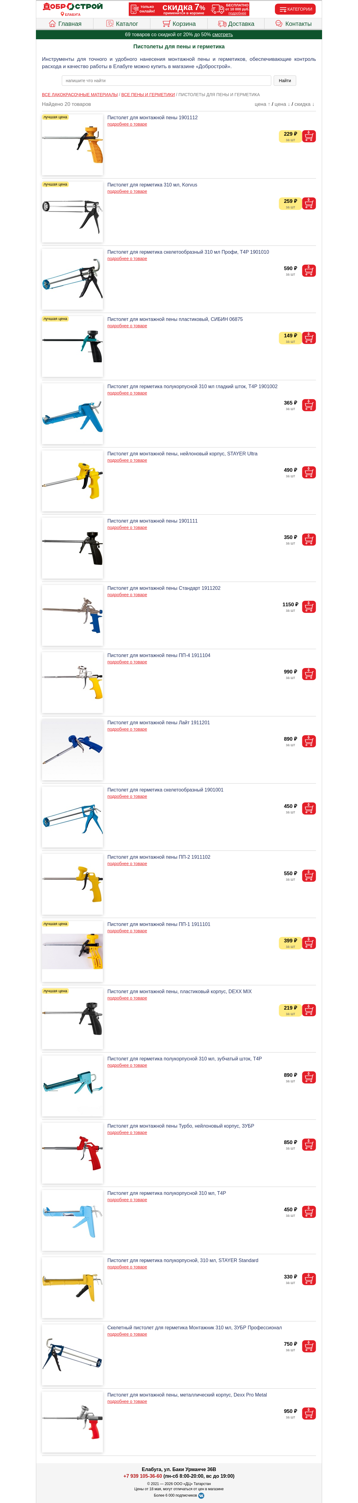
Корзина (179, 22)
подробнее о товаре (127, 124)
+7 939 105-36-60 (143, 1476)
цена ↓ (282, 104)
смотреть (222, 34)
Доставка (236, 22)
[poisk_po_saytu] (166, 80)
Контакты (293, 22)
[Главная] (72, 7)
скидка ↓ (304, 104)
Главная (65, 22)
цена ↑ (262, 104)
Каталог (121, 22)
